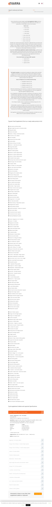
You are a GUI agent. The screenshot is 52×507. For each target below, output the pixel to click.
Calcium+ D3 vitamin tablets (14, 451)
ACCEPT (28, 505)
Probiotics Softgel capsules (14, 455)
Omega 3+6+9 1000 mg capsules (15, 466)
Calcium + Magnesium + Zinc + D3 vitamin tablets (18, 412)
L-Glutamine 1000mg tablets (14, 477)
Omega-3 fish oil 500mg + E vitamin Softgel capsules (19, 443)
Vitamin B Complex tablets (14, 484)
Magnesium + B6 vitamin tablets (15, 440)
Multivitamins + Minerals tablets (15, 458)
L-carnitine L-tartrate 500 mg (14, 469)
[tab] (26, 412)
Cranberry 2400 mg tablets (14, 488)
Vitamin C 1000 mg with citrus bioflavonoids (17, 473)
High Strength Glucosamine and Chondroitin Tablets (18, 462)
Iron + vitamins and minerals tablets (16, 481)
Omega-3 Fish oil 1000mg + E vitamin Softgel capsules (19, 447)
